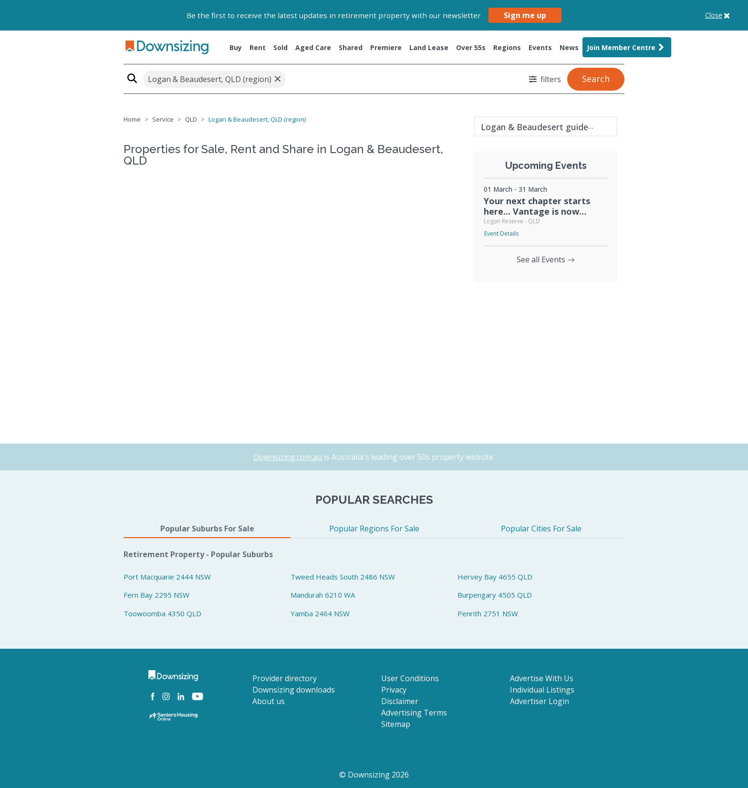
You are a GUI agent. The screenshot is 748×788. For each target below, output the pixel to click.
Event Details (501, 233)
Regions (507, 47)
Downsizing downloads (293, 689)
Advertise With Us (541, 678)
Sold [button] (280, 47)
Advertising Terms (414, 712)
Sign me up (525, 15)
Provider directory (284, 678)
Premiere (386, 47)
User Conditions (410, 678)
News (569, 47)
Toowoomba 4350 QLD (162, 613)
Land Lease (428, 47)
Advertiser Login (539, 701)
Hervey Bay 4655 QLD (494, 576)
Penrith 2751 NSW (487, 613)
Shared (351, 47)
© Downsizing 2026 (374, 774)
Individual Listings (542, 689)
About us (268, 701)
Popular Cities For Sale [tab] (541, 528)
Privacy (393, 689)
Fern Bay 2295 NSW (156, 595)
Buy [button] (235, 47)
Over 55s (471, 47)
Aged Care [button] (313, 47)
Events (540, 47)
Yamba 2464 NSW (320, 613)
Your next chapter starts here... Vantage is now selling (537, 211)
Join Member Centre (627, 47)
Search (596, 78)
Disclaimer (399, 701)
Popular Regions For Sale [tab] (374, 528)
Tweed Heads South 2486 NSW (343, 576)
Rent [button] (257, 47)
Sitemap (395, 724)
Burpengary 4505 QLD (494, 595)
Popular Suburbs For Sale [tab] (207, 528)
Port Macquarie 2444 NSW (167, 576)
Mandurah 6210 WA (323, 595)
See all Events (546, 259)
